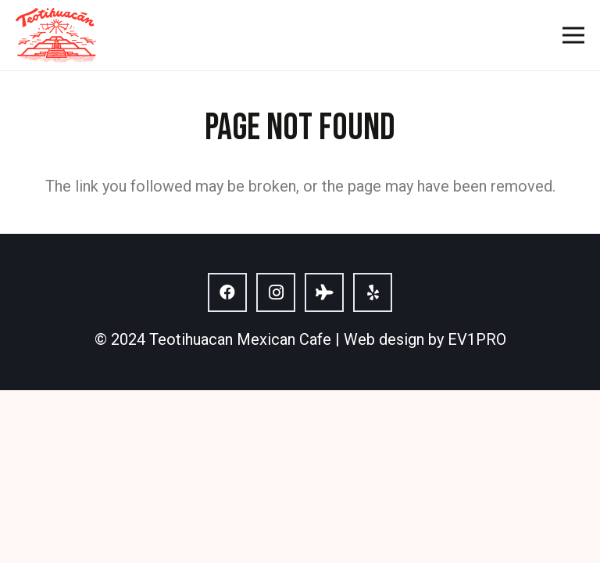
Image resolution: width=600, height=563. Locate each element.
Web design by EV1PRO (425, 339)
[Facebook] (227, 292)
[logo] (56, 35)
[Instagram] (275, 292)
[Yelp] (372, 292)
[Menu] (573, 35)
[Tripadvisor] (324, 292)
